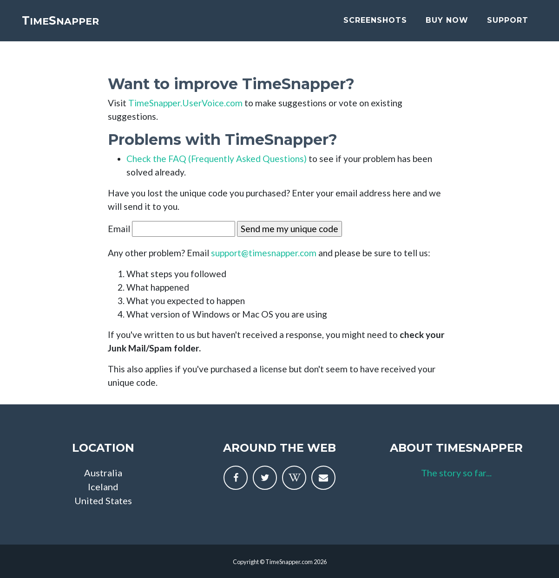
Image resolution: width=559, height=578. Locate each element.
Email (119, 228)
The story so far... (456, 472)
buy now (447, 26)
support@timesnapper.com (263, 252)
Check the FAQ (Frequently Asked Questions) (216, 158)
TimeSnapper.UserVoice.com (185, 102)
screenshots (375, 26)
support (507, 26)
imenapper (81, 27)
